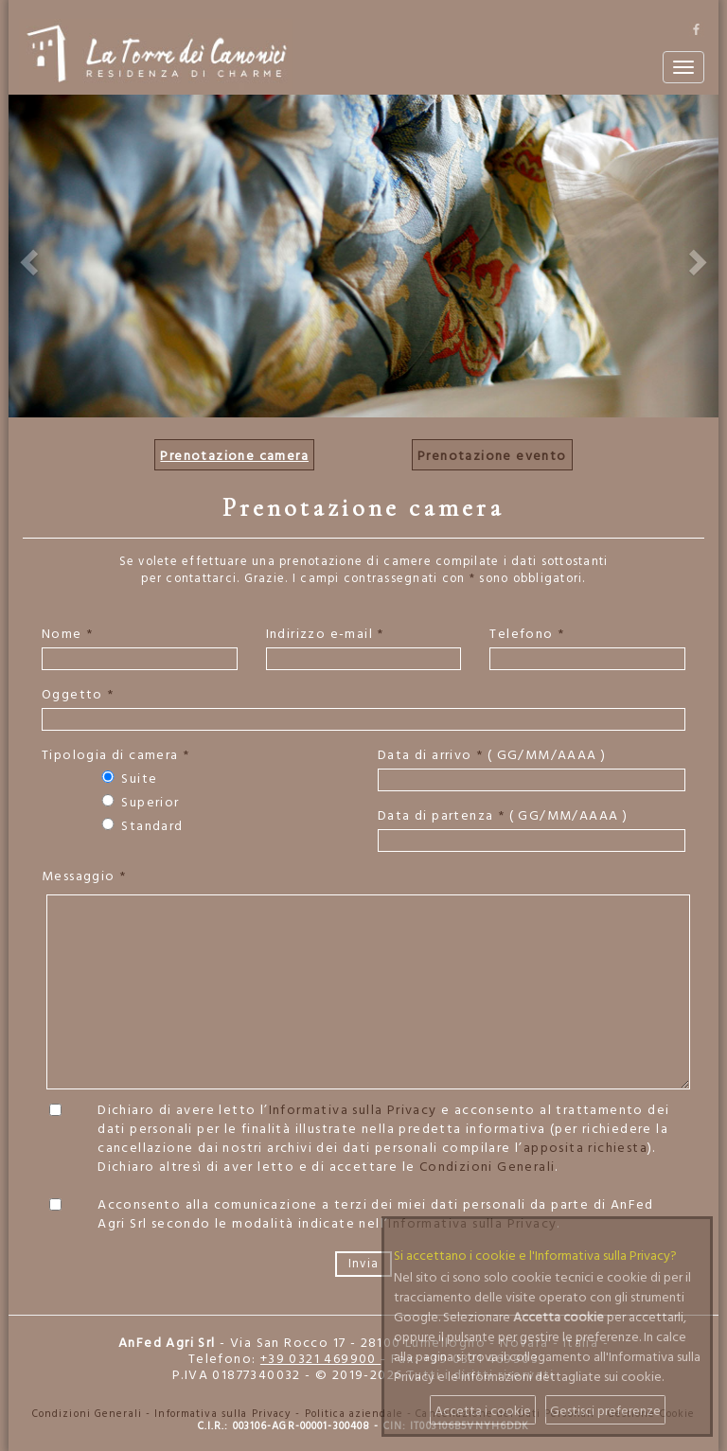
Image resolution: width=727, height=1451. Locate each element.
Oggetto (78, 693)
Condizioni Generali (487, 1166)
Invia (363, 1263)
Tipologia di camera (115, 754)
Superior (139, 801)
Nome (67, 633)
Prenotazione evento (492, 455)
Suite (127, 778)
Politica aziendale (354, 1413)
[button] (26, 256)
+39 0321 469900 (320, 1358)
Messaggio (84, 875)
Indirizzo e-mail (325, 633)
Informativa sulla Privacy (353, 1109)
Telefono (526, 633)
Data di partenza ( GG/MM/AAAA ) (503, 814)
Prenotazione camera (234, 455)
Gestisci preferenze (605, 1410)
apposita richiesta (585, 1147)
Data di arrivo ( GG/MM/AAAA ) (492, 754)
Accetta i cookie (482, 1410)
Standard (141, 825)
